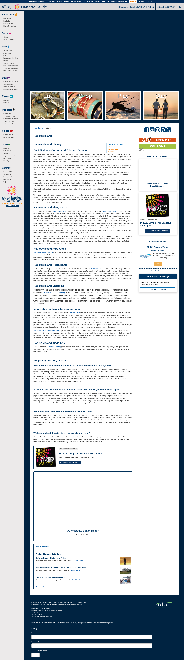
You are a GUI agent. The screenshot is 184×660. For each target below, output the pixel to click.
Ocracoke (141, 1)
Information (7, 158)
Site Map (6, 161)
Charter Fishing (8, 63)
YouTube (7, 174)
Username (35, 633)
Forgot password (42, 650)
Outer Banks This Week (37, 1)
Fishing (5, 60)
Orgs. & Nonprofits (9, 156)
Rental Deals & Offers (10, 89)
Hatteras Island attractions (43, 252)
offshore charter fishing (59, 211)
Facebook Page (10, 116)
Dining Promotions (9, 26)
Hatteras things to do (110, 211)
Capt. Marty (7, 113)
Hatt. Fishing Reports (10, 65)
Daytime (6, 100)
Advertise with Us (36, 614)
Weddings (6, 153)
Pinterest (7, 179)
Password (35, 642)
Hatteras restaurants (98, 269)
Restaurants (7, 18)
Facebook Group (10, 124)
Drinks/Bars (7, 21)
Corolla (59, 1)
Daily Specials (8, 23)
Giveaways (7, 150)
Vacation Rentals (9, 86)
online (108, 420)
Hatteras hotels (74, 313)
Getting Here (113, 149)
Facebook (7, 172)
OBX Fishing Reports (10, 68)
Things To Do (7, 50)
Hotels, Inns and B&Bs (11, 81)
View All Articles (41, 587)
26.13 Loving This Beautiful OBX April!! (155, 224)
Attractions (7, 53)
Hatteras (133, 1)
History (111, 152)
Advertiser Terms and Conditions (41, 616)
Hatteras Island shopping (54, 292)
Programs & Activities (10, 58)
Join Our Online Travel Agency (40, 613)
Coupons (6, 148)
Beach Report (8, 134)
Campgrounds (8, 84)
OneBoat (45, 623)
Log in (35, 655)
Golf (4, 55)
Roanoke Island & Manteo (119, 1)
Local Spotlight (8, 137)
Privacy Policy (81, 602)
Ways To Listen (10, 121)
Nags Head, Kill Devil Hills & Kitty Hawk (96, 1)
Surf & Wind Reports (10, 70)
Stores (5, 37)
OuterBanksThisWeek (10, 118)
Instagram (7, 177)
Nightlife (6, 102)
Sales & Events (8, 39)
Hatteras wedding (54, 347)
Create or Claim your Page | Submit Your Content (46, 610)
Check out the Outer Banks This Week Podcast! (136, 7)
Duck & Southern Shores (72, 1)
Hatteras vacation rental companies (46, 331)
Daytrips (149, 1)
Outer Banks (51, 1)
